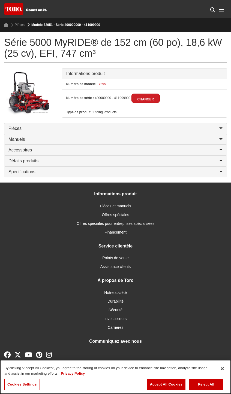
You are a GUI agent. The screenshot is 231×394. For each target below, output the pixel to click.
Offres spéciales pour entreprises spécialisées (115, 223)
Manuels (115, 139)
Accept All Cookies (166, 384)
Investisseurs (115, 319)
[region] (115, 377)
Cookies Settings (22, 384)
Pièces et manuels (115, 206)
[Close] (222, 369)
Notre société (115, 292)
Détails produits (115, 161)
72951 (103, 84)
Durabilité (115, 301)
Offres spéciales (115, 215)
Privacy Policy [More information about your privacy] (73, 373)
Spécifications (115, 171)
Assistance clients (115, 266)
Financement (115, 232)
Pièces (18, 25)
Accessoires (115, 150)
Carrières (116, 327)
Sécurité (115, 310)
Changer (145, 99)
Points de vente (115, 258)
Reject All (206, 384)
